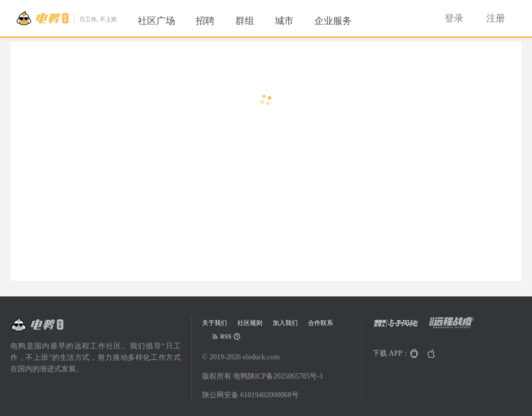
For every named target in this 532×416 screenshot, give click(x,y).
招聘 (205, 21)
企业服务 (333, 21)
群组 (244, 21)
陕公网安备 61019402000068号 (250, 395)
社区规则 (249, 323)
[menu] (257, 20)
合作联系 (320, 323)
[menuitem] (156, 20)
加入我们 (285, 323)
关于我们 (214, 323)
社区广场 (156, 21)
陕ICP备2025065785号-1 (285, 376)
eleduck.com (261, 357)
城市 (284, 21)
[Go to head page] (66, 18)
